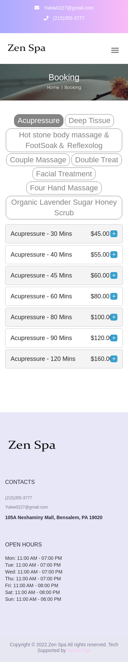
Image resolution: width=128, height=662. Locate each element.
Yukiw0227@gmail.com (64, 8)
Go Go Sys (78, 650)
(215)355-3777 (64, 18)
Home (53, 87)
